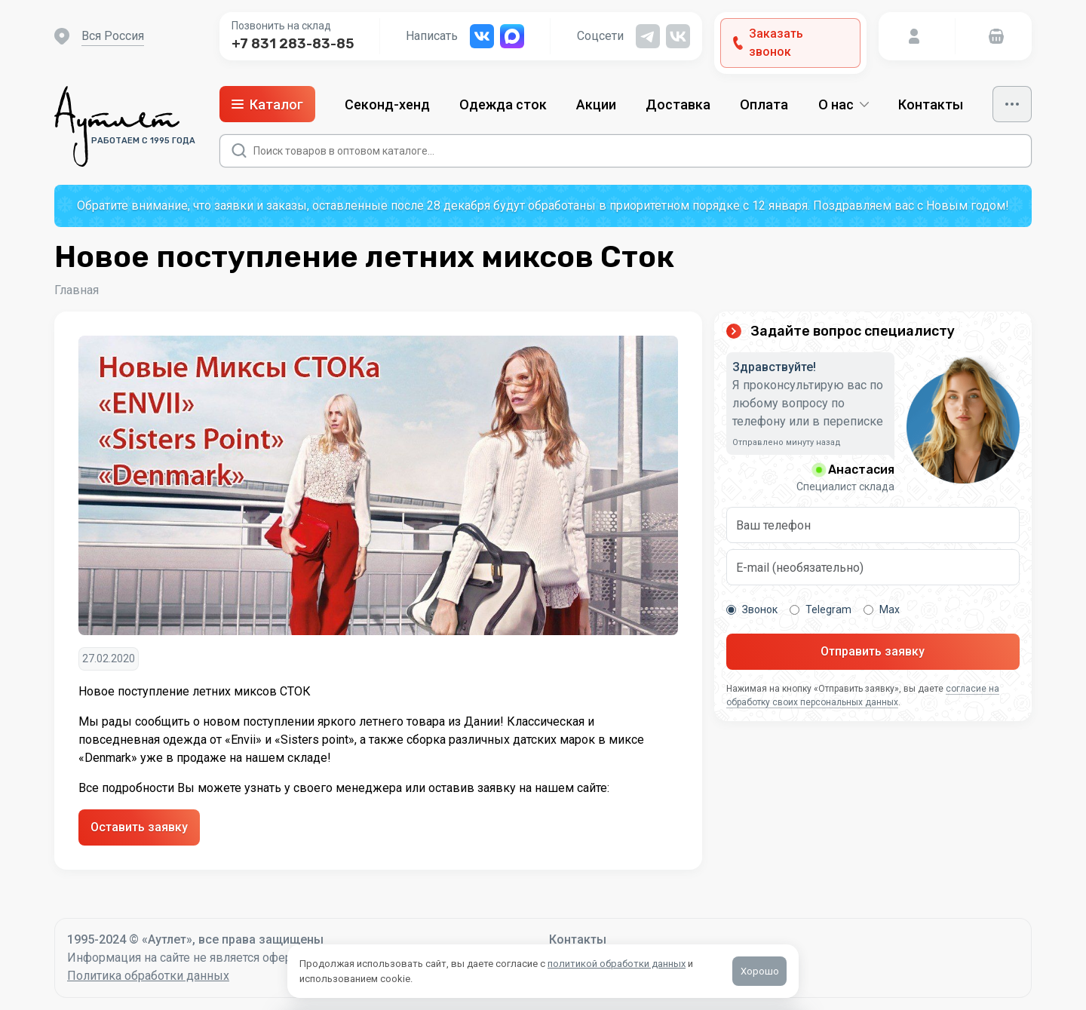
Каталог (267, 104)
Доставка (678, 104)
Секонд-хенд (387, 104)
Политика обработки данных (148, 976)
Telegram (820, 609)
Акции (596, 104)
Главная (76, 290)
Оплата (764, 104)
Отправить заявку (873, 651)
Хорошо (760, 971)
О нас (843, 104)
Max (882, 609)
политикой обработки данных (617, 963)
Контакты (930, 104)
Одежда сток (503, 104)
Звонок (752, 609)
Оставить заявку (139, 827)
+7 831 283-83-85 (293, 43)
